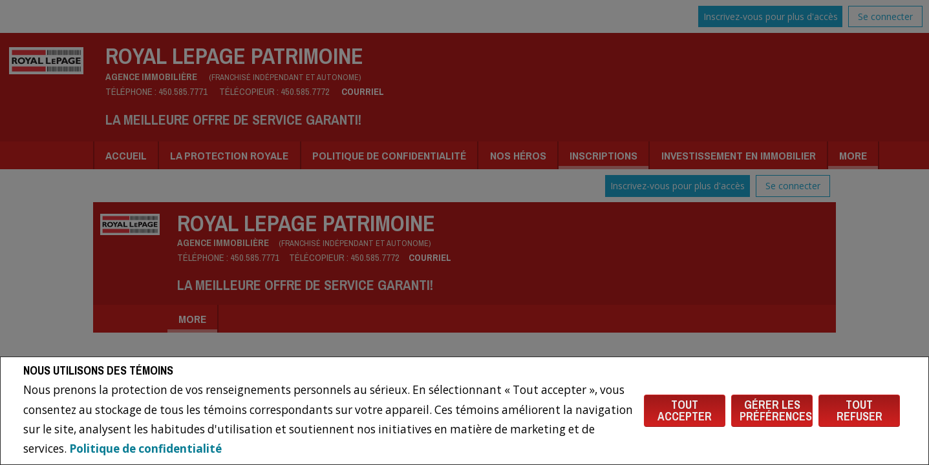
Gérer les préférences (776, 410)
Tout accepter (684, 410)
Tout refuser (859, 410)
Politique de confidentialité (145, 448)
